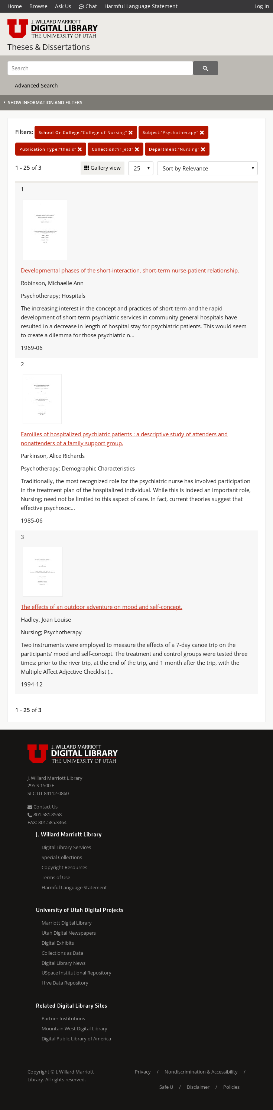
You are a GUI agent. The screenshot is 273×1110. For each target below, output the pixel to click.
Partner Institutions (63, 1018)
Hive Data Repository (65, 982)
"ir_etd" (115, 149)
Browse (38, 6)
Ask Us (63, 6)
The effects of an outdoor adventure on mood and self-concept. (101, 606)
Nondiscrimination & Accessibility (201, 1071)
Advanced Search (36, 85)
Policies (231, 1087)
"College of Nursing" (86, 132)
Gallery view (105, 167)
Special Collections (62, 857)
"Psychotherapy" (173, 132)
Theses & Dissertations (48, 47)
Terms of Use (56, 877)
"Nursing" (177, 149)
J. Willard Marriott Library (54, 778)
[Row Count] (140, 168)
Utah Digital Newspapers (69, 932)
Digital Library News (63, 963)
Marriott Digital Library (67, 922)
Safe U (166, 1087)
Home (14, 6)
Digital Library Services (66, 847)
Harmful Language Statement (141, 6)
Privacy (143, 1071)
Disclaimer (198, 1087)
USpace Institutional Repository (76, 972)
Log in (261, 6)
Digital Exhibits (58, 943)
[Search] (100, 68)
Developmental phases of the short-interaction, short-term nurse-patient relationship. (130, 270)
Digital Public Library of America (76, 1038)
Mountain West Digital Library (74, 1028)
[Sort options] (207, 168)
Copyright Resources (64, 867)
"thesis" (50, 149)
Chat (88, 6)
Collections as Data (62, 953)
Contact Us (42, 806)
